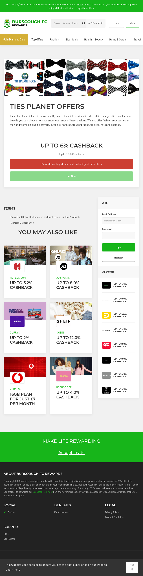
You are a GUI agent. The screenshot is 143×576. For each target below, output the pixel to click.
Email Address (109, 214)
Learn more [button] (13, 569)
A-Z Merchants (95, 23)
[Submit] (83, 23)
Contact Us (9, 538)
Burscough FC (84, 4)
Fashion (54, 39)
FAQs (6, 534)
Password (106, 229)
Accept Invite (71, 452)
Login (116, 23)
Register (118, 257)
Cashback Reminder (43, 491)
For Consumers (62, 512)
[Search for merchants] (66, 23)
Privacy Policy (112, 512)
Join (132, 23)
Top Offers (37, 39)
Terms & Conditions (114, 517)
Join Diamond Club (14, 39)
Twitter (10, 512)
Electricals (71, 39)
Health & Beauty (93, 39)
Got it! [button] (132, 567)
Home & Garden (118, 39)
